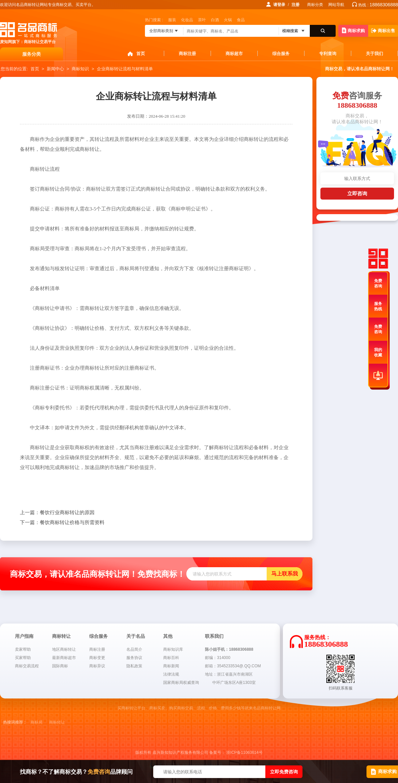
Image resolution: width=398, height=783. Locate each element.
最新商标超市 (64, 657)
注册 (295, 4)
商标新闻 (171, 666)
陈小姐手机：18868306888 (229, 649)
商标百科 (171, 657)
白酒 (215, 20)
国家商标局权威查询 (181, 682)
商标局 (36, 722)
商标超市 (234, 53)
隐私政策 (134, 666)
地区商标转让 (64, 649)
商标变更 (97, 657)
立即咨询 (357, 193)
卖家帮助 (23, 649)
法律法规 (171, 674)
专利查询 (327, 53)
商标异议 (97, 666)
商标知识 (80, 68)
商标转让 (57, 722)
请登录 (279, 4)
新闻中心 (55, 68)
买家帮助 (23, 657)
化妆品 (187, 20)
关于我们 (374, 53)
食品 (241, 20)
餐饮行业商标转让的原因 (57, 512)
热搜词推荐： (15, 722)
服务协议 (134, 657)
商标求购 (353, 30)
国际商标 (60, 666)
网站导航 (336, 4)
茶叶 (202, 20)
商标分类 (315, 4)
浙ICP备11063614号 (244, 752)
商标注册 (187, 53)
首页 (140, 53)
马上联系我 (284, 573)
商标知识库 (173, 649)
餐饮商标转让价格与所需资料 (62, 522)
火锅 (228, 20)
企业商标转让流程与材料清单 (125, 68)
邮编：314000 (217, 657)
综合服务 (281, 53)
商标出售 (383, 30)
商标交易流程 (27, 666)
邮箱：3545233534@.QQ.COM (233, 666)
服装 (172, 20)
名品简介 (134, 649)
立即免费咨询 (284, 771)
